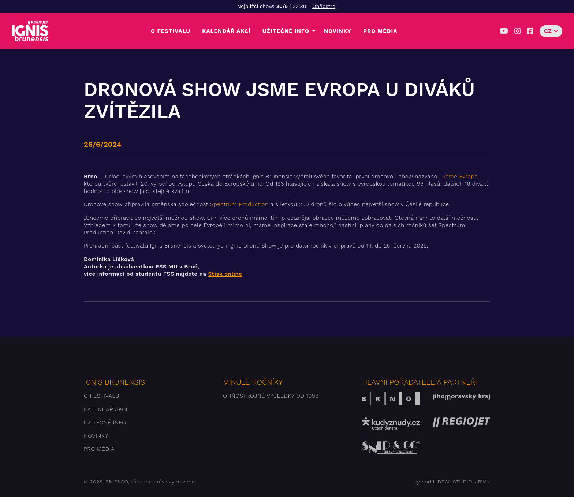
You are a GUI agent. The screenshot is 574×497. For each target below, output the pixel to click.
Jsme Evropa (460, 176)
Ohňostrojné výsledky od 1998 (271, 396)
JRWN (482, 482)
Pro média (380, 31)
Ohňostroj (324, 6)
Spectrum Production (239, 204)
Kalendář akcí (226, 31)
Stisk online (225, 274)
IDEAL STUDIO (454, 482)
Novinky (337, 31)
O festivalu (170, 31)
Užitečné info (285, 31)
